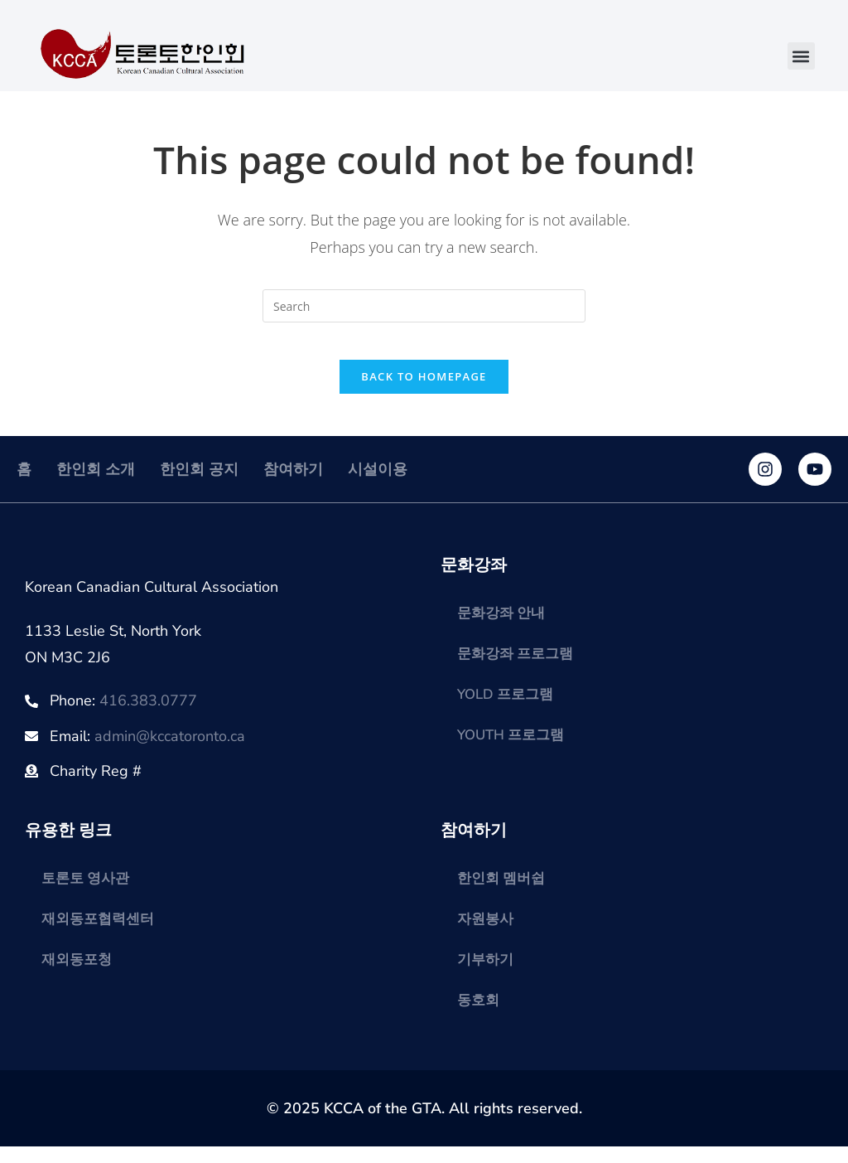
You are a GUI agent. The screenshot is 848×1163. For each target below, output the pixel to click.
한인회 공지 (199, 482)
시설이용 (377, 482)
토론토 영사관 (88, 892)
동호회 (479, 1016)
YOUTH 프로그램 (514, 751)
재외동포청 (78, 975)
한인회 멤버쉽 (504, 892)
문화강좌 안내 (504, 627)
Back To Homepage (423, 389)
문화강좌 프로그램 (519, 668)
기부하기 (487, 975)
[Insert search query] (424, 305)
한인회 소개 (95, 482)
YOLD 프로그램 (509, 710)
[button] (801, 56)
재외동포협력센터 (101, 933)
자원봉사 (487, 933)
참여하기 (293, 482)
